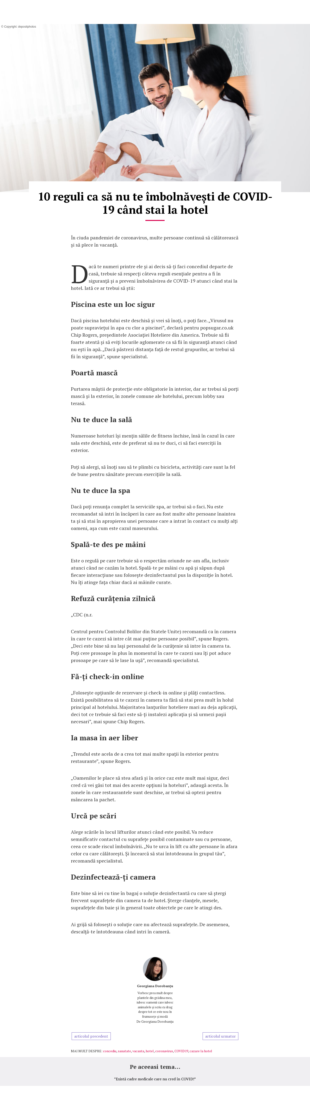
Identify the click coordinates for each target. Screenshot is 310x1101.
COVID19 (181, 1051)
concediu (109, 1051)
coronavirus (164, 1051)
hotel (150, 1051)
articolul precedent (91, 1036)
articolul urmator (220, 1036)
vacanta (138, 1051)
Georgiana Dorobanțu (155, 986)
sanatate (124, 1051)
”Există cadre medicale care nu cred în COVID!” (155, 1079)
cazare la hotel (201, 1051)
